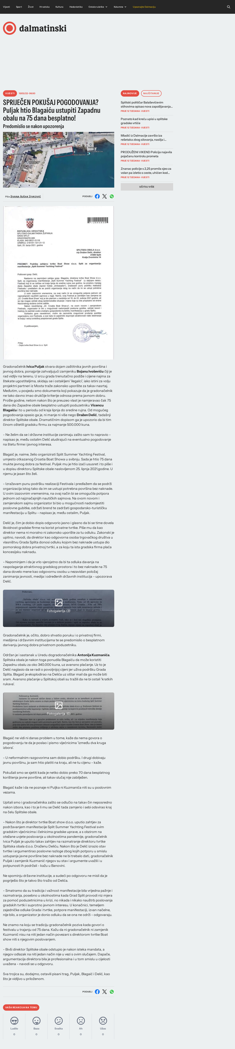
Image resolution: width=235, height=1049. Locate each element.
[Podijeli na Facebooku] (97, 196)
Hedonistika (76, 6)
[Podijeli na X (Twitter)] (104, 196)
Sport (19, 6)
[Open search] (228, 7)
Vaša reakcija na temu (21, 1007)
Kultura (60, 6)
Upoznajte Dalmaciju (144, 6)
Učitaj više (147, 186)
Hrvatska (45, 6)
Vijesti (6, 6)
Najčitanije (151, 93)
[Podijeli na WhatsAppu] (111, 196)
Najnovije (130, 93)
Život (31, 6)
